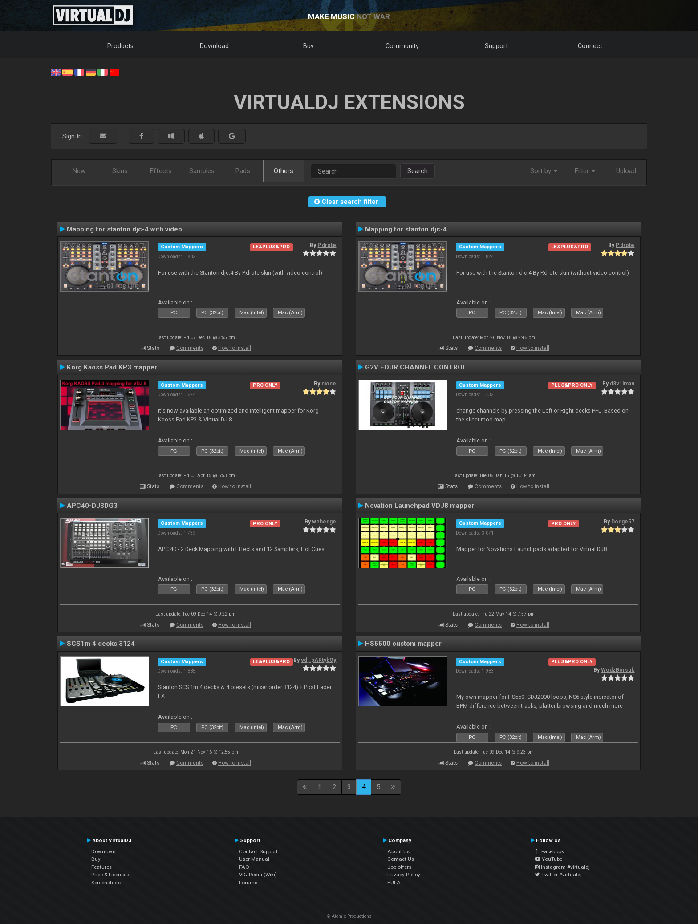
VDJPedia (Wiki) (258, 874)
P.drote (326, 245)
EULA (394, 882)
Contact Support (258, 851)
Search (417, 171)
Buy (308, 45)
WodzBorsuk (617, 670)
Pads (242, 171)
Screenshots (106, 882)
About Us (398, 851)
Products (120, 45)
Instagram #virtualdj (562, 867)
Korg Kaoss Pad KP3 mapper (112, 367)
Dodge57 (622, 522)
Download (214, 45)
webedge (324, 522)
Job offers (399, 867)
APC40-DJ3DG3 (92, 506)
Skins (120, 171)
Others (283, 171)
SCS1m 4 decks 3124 (101, 644)
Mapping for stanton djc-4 (406, 229)
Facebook (549, 851)
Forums (248, 882)
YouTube (548, 859)
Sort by (543, 171)
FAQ (244, 867)
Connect (590, 45)
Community (402, 45)
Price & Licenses (110, 874)
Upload (626, 171)
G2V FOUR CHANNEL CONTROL (416, 367)
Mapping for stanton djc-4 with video (124, 229)
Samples (202, 171)
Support (496, 45)
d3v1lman (622, 384)
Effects (161, 171)
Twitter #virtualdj (558, 874)
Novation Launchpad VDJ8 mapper (419, 506)
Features (101, 867)
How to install (234, 348)
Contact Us (400, 859)
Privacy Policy (403, 874)
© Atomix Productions (349, 916)
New (79, 171)
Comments (189, 348)
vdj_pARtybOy (318, 660)
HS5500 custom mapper (403, 644)
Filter (585, 171)
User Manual (254, 859)
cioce (328, 384)
